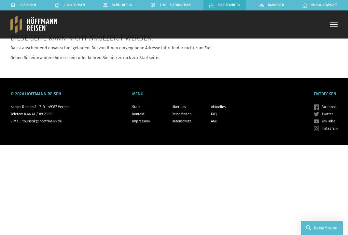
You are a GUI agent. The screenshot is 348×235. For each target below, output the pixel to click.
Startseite (148, 57)
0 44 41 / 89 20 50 (38, 114)
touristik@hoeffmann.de (42, 121)
